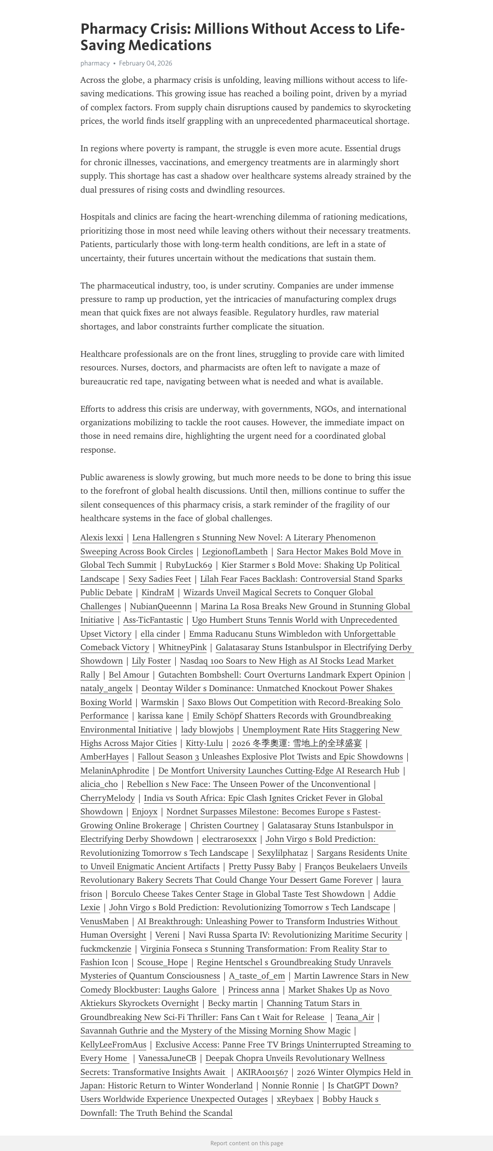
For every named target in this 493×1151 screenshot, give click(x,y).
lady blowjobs (207, 729)
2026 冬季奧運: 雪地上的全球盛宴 (297, 743)
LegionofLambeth (235, 551)
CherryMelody (107, 798)
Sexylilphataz (283, 853)
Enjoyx (144, 811)
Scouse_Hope (162, 962)
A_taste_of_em (257, 975)
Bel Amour (129, 674)
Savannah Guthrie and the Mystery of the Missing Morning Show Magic (215, 1030)
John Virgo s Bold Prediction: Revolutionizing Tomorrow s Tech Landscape (249, 907)
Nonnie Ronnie (290, 1085)
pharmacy (95, 63)
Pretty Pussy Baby (262, 866)
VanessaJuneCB (167, 1058)
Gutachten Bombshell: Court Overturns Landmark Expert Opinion (281, 674)
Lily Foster (151, 660)
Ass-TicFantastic (153, 620)
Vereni (168, 934)
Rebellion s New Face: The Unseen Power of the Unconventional (248, 784)
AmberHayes (104, 756)
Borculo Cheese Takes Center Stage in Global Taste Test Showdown (237, 894)
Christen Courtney (224, 825)
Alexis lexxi (101, 537)
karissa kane (160, 715)
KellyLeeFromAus (113, 1044)
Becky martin (233, 1003)
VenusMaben (104, 921)
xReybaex (295, 1099)
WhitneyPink (182, 647)
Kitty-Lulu (204, 743)
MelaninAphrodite (114, 770)
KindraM (158, 592)
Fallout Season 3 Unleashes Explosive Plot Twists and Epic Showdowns (270, 756)
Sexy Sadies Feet (160, 579)
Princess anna (253, 989)
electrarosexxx (229, 839)
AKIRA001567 (262, 1072)
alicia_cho (99, 784)
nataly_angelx (106, 688)
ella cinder (160, 633)
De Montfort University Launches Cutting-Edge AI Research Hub (279, 770)
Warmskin (160, 702)
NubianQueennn (161, 606)
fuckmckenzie (105, 948)
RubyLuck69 (189, 565)
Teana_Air (355, 1017)
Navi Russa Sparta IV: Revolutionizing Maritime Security (295, 934)
